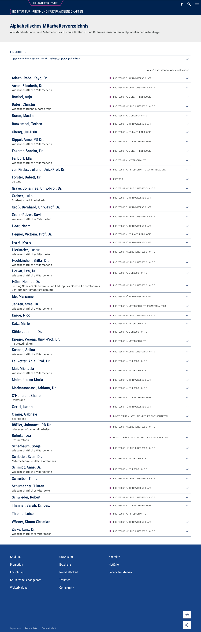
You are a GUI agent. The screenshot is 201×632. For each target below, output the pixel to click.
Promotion (16, 564)
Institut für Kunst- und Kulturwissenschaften (47, 11)
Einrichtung (19, 52)
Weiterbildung (19, 587)
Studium (15, 557)
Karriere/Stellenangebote (25, 580)
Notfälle (114, 564)
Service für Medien (120, 572)
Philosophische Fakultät (45, 3)
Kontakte (114, 557)
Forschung (17, 572)
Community (66, 587)
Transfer (64, 580)
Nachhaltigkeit (68, 572)
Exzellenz (65, 564)
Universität (66, 557)
